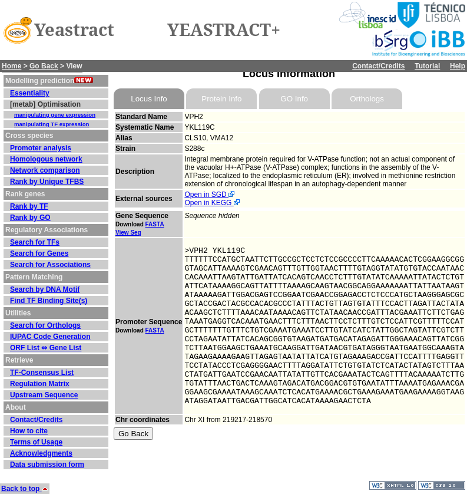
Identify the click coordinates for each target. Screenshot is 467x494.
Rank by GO (30, 217)
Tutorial (427, 66)
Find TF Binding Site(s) (48, 301)
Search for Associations (50, 265)
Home (11, 66)
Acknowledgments (41, 453)
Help (457, 66)
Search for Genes (39, 253)
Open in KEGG (211, 203)
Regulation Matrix (39, 384)
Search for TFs (34, 242)
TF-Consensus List (42, 372)
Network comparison (45, 170)
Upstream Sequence (44, 395)
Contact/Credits (378, 66)
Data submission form (47, 464)
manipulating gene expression (54, 114)
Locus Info (149, 98)
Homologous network (46, 159)
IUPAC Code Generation (50, 336)
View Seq (128, 232)
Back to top (24, 489)
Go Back (43, 66)
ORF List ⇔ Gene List (45, 348)
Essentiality (29, 93)
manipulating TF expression (51, 124)
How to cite (29, 431)
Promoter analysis (40, 148)
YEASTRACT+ (223, 30)
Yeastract (74, 30)
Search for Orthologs (45, 325)
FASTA (154, 224)
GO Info (294, 98)
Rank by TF (29, 206)
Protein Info (221, 98)
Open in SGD (209, 194)
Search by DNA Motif (45, 289)
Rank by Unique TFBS (47, 181)
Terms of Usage (36, 442)
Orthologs (367, 98)
